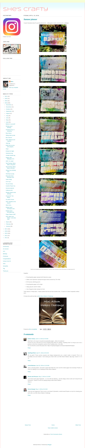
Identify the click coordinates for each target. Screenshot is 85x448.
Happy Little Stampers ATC (10, 158)
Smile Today (9, 179)
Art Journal (5, 249)
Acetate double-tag (10, 155)
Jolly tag (8, 143)
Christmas (5, 256)
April (7, 122)
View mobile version (53, 428)
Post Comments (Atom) (56, 434)
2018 (6, 103)
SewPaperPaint (32, 353)
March (8, 222)
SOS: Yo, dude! (9, 161)
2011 (6, 237)
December (9, 104)
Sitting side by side (10, 135)
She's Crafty (25, 9)
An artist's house (10, 199)
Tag (4, 268)
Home (53, 425)
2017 (6, 229)
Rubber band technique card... (10, 208)
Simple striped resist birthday (11, 193)
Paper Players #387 (11, 214)
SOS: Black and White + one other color (11, 218)
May (7, 120)
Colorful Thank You (10, 186)
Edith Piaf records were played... (10, 146)
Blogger (49, 444)
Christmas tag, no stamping (10, 130)
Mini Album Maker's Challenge (45, 296)
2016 (6, 231)
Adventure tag (9, 153)
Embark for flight (10, 151)
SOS (4, 263)
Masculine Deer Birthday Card (10, 176)
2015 (6, 233)
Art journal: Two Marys (9, 196)
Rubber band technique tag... (10, 211)
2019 (6, 100)
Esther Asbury (31, 338)
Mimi (12, 81)
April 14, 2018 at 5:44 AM (42, 338)
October (8, 109)
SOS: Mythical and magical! (10, 140)
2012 (6, 235)
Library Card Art (7, 261)
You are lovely (9, 183)
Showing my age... (10, 173)
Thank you (5, 271)
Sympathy (5, 266)
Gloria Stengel (31, 389)
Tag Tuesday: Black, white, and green (11, 164)
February (8, 224)
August (8, 113)
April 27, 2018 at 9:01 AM (42, 353)
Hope (7, 149)
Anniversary (6, 246)
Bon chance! (9, 137)
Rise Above (8, 133)
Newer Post (28, 425)
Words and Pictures (33, 376)
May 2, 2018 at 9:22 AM (41, 389)
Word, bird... (9, 205)
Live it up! (8, 181)
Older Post (78, 425)
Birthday (5, 253)
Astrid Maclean (32, 365)
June (7, 117)
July (7, 115)
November (9, 107)
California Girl (9, 190)
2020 (6, 98)
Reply (29, 348)
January (8, 226)
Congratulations (7, 258)
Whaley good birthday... (9, 127)
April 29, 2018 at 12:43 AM (42, 365)
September (9, 111)
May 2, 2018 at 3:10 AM (44, 376)
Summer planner (10, 188)
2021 (6, 96)
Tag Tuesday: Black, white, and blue (11, 167)
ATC (4, 251)
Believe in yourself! (10, 124)
